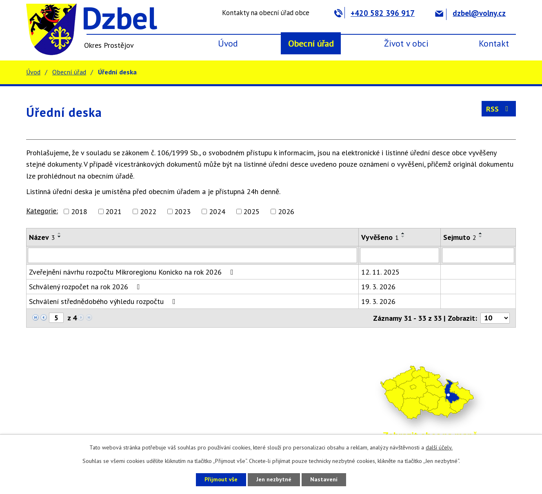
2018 (79, 211)
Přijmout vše (221, 479)
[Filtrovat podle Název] (192, 255)
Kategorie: (42, 210)
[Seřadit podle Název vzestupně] (59, 233)
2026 (286, 211)
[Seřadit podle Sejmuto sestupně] (480, 236)
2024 (217, 211)
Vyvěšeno (380, 237)
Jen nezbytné (273, 479)
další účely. (439, 447)
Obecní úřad (311, 43)
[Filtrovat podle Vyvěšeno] (399, 255)
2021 (113, 211)
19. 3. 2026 (378, 286)
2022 (148, 211)
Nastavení (324, 479)
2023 (182, 211)
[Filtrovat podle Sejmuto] (478, 255)
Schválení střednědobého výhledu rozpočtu (104, 301)
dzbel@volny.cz (470, 13)
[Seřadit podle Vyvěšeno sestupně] (403, 236)
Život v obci (406, 43)
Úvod (228, 43)
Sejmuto (459, 237)
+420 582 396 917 (374, 13)
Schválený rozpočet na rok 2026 (86, 286)
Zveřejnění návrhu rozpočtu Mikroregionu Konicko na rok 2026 (133, 272)
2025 (251, 211)
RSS (499, 109)
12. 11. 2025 (380, 272)
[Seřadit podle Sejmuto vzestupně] (480, 233)
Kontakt (494, 43)
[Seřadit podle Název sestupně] (59, 236)
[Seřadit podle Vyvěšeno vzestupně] (403, 233)
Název (42, 237)
